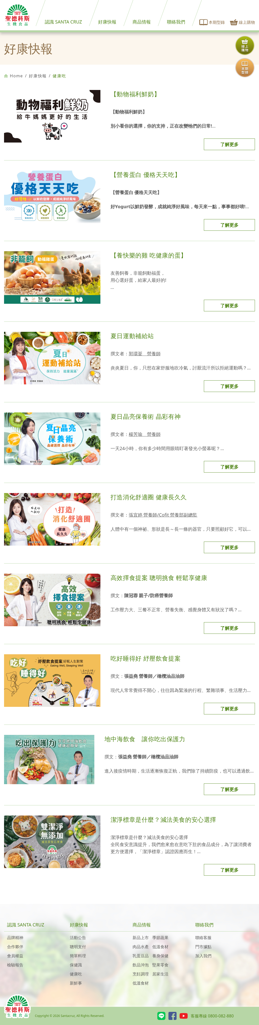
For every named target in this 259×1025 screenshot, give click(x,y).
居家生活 (160, 974)
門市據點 (203, 946)
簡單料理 (78, 956)
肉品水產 (141, 946)
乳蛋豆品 (141, 956)
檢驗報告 (15, 965)
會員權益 (15, 956)
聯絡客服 (203, 937)
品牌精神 (15, 937)
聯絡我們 (176, 22)
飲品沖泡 (141, 965)
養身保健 (160, 956)
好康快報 (107, 22)
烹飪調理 (141, 974)
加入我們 (203, 956)
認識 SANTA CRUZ (63, 22)
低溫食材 (160, 946)
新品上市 (141, 937)
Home (13, 76)
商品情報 (142, 22)
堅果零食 (160, 965)
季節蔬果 (160, 937)
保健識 (76, 965)
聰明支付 (78, 946)
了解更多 (229, 144)
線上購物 (242, 22)
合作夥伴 (15, 946)
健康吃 (76, 974)
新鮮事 (76, 983)
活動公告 (78, 937)
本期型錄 (212, 22)
